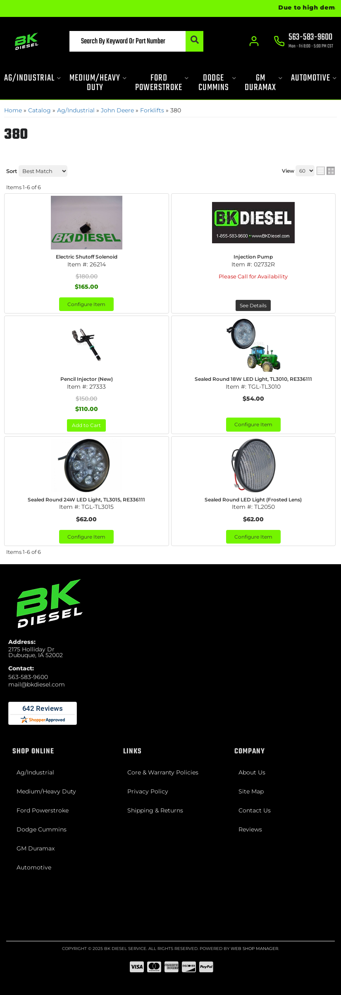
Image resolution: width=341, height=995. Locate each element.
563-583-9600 (28, 677)
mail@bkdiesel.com (36, 684)
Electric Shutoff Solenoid (86, 257)
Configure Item (86, 304)
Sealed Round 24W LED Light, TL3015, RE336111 (86, 499)
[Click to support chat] (304, 41)
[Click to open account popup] (254, 41)
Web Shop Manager (254, 948)
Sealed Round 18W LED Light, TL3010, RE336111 (253, 379)
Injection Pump (253, 257)
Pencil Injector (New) (86, 379)
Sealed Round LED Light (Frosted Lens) (253, 499)
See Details (253, 305)
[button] (136, 41)
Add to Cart (86, 425)
